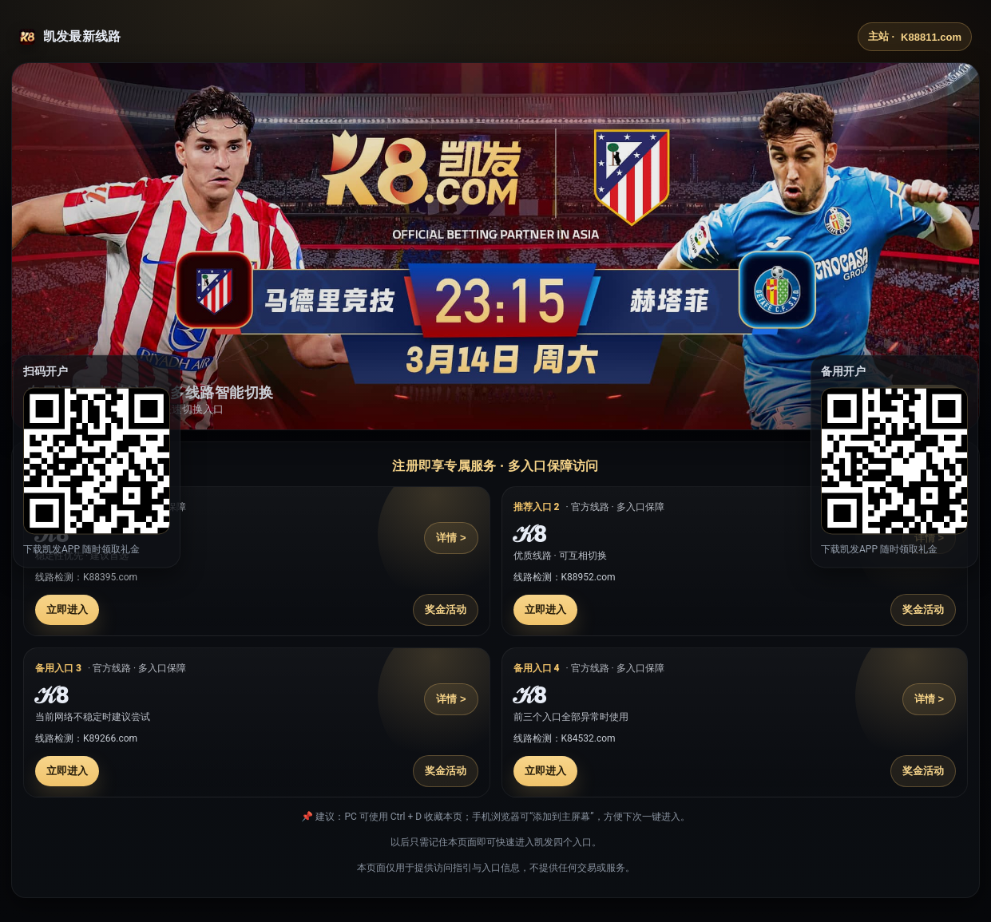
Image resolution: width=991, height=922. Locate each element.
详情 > (451, 538)
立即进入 (67, 609)
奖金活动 (445, 609)
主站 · (914, 36)
